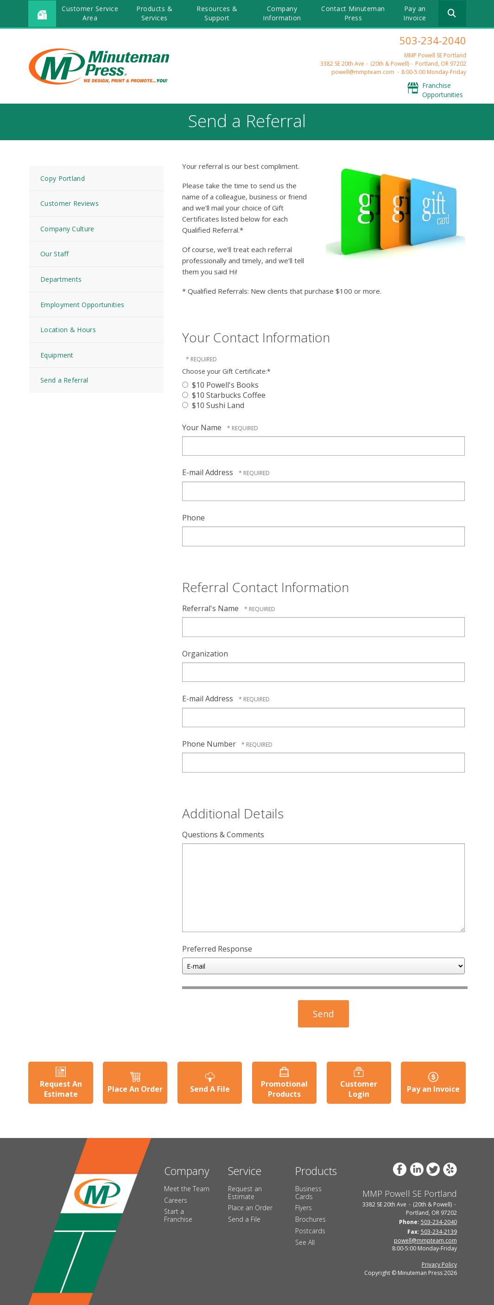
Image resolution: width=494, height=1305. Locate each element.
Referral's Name (211, 608)
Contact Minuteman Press (353, 13)
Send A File (210, 1089)
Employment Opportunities (82, 304)
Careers (175, 1199)
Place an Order (250, 1207)
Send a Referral (64, 380)
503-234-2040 (432, 40)
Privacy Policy (439, 1264)
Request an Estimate (245, 1192)
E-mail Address (208, 472)
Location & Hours (68, 329)
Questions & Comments (223, 834)
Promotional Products (284, 1088)
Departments (61, 279)
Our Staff (54, 253)
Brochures (310, 1219)
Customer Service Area (90, 13)
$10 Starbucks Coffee (224, 395)
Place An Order (135, 1089)
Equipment (57, 355)
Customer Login (358, 1088)
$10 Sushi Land (213, 405)
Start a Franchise (178, 1215)
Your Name (202, 427)
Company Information (282, 13)
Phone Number (210, 744)
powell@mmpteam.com (362, 72)
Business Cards (308, 1192)
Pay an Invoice (414, 13)
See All (305, 1242)
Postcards (310, 1230)
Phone (193, 518)
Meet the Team (186, 1188)
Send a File (244, 1219)
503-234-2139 (439, 1231)
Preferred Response (217, 949)
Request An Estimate (60, 1088)
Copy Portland (62, 178)
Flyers (303, 1207)
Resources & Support (217, 13)
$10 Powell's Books (220, 385)
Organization (205, 654)
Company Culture (67, 228)
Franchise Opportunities (442, 90)
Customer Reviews (69, 203)
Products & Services (154, 13)
